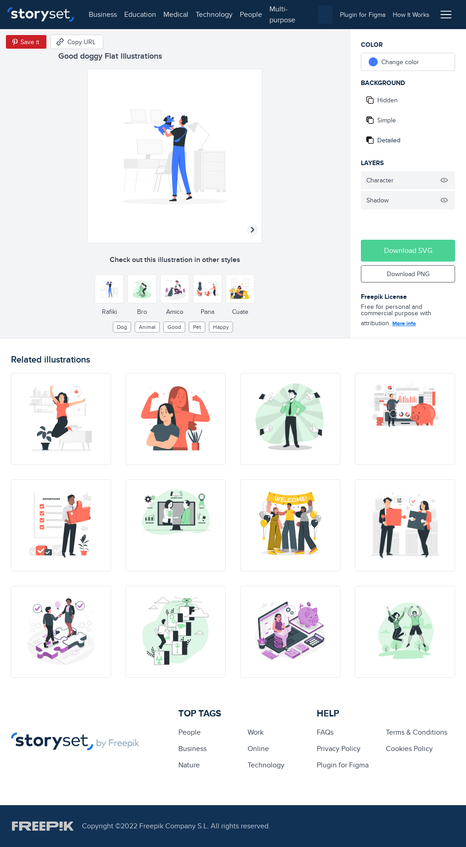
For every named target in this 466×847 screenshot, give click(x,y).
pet (197, 327)
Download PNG (408, 273)
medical (175, 14)
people (251, 14)
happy (221, 327)
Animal (147, 327)
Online (258, 748)
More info (404, 323)
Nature (189, 765)
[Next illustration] (252, 229)
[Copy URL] (77, 42)
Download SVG (408, 250)
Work (255, 732)
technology (214, 14)
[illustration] (61, 419)
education (140, 14)
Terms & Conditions (416, 732)
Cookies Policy (409, 748)
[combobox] (325, 14)
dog (122, 327)
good (174, 327)
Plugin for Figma (343, 765)
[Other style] (109, 288)
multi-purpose (282, 14)
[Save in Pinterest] (26, 42)
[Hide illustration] (444, 180)
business (103, 14)
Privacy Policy (338, 748)
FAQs (325, 732)
